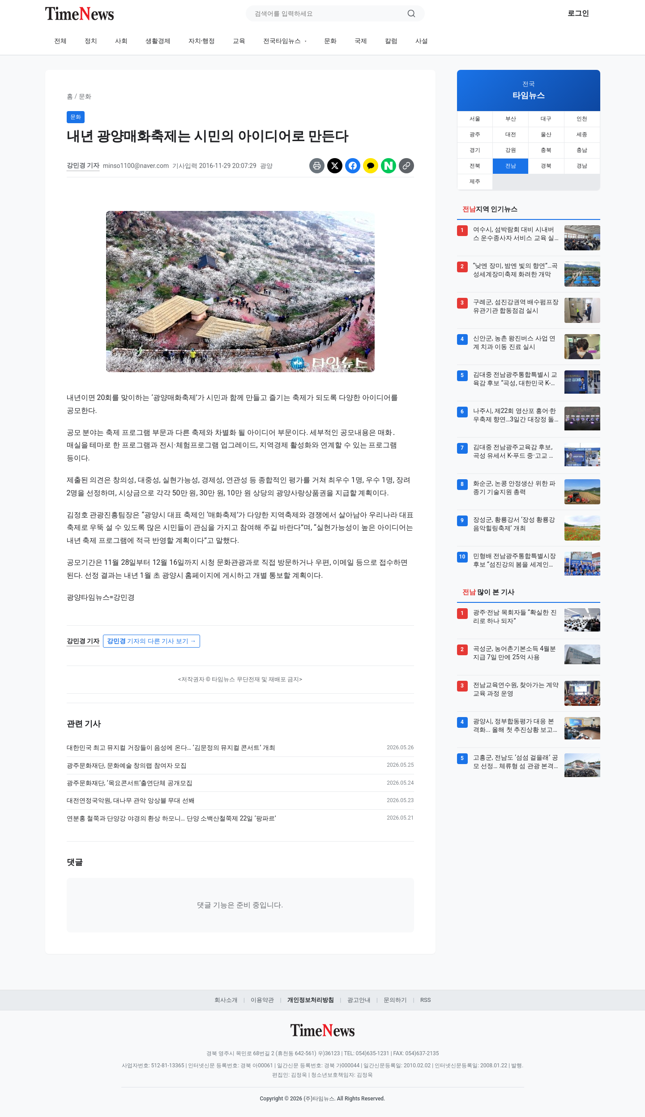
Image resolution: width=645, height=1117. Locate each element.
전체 (60, 40)
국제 (361, 40)
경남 (582, 164)
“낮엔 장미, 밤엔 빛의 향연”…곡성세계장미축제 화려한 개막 (515, 268)
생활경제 (158, 40)
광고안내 (359, 1000)
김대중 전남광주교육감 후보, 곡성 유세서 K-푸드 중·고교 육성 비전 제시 (514, 449)
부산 (510, 119)
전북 (475, 164)
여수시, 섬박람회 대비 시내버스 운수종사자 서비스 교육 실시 (514, 232)
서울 (475, 119)
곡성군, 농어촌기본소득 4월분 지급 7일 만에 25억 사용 (514, 651)
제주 (475, 179)
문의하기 (395, 1000)
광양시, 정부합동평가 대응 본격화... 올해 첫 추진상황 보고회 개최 (513, 723)
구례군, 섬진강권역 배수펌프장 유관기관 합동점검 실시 (516, 304)
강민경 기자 (83, 165)
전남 (510, 164)
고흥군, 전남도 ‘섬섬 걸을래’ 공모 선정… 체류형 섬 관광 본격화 (515, 760)
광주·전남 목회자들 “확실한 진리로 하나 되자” (515, 614)
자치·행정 (201, 40)
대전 (510, 134)
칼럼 (391, 40)
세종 (582, 134)
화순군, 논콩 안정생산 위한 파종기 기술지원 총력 (514, 485)
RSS (425, 1000)
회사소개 (226, 1000)
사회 (121, 40)
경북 (546, 164)
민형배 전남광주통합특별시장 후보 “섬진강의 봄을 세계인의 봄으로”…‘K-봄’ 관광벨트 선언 (514, 558)
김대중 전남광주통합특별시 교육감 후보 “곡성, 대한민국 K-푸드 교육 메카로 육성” (515, 377)
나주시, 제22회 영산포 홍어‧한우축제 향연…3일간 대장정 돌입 (514, 413)
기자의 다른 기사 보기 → (151, 640)
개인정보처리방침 (310, 1000)
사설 (421, 40)
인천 (582, 119)
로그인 (578, 13)
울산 (546, 134)
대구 (546, 119)
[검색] (411, 13)
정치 (91, 40)
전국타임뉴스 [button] (282, 40)
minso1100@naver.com (136, 165)
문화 (330, 40)
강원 (510, 149)
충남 (582, 149)
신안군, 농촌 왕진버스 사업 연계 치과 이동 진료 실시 (514, 340)
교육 (239, 40)
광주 (475, 134)
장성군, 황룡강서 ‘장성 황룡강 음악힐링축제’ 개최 (514, 522)
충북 (546, 149)
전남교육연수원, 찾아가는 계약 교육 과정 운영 (516, 687)
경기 (475, 149)
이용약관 (262, 1000)
